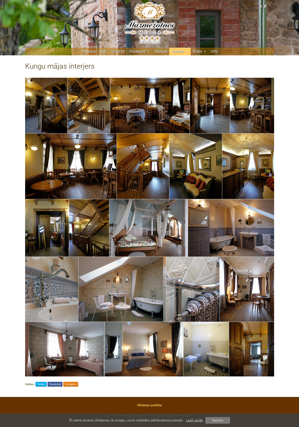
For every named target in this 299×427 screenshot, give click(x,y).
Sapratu (217, 420)
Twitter (41, 384)
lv (268, 5)
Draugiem (71, 384)
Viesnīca (88, 51)
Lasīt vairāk (194, 420)
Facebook (55, 384)
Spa (103, 51)
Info (214, 51)
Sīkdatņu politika (149, 405)
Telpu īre (118, 51)
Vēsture (160, 51)
